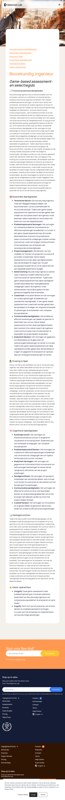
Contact (35, 705)
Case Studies (7, 711)
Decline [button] (43, 794)
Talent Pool (6, 717)
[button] (59, 4)
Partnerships (37, 701)
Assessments (7, 704)
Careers (35, 698)
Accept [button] (33, 794)
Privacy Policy (24, 694)
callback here (20, 659)
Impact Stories (6, 756)
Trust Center (39, 763)
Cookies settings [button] (23, 794)
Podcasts (38, 750)
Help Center (36, 711)
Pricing (4, 714)
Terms (34, 708)
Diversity (5, 707)
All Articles (6, 701)
